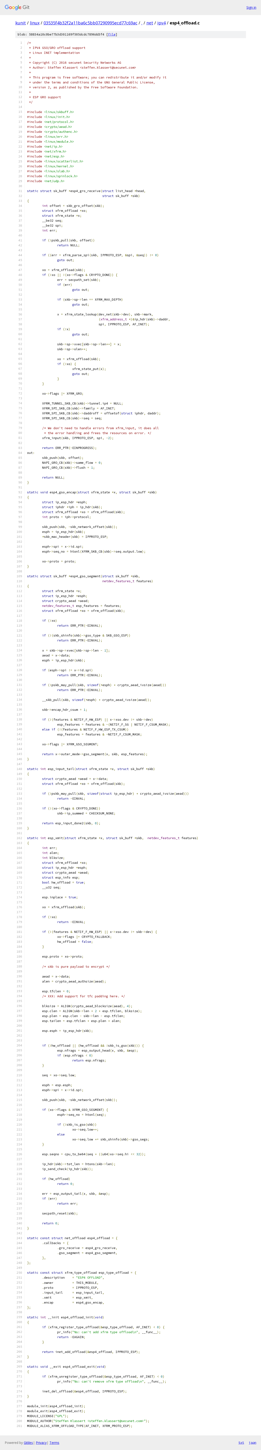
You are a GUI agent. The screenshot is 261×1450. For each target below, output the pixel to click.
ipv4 (161, 23)
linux (35, 23)
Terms (54, 1442)
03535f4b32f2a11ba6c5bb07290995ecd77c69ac (90, 23)
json (252, 1442)
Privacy (41, 1442)
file (112, 34)
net (149, 23)
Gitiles (28, 1442)
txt (241, 1442)
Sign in (251, 7)
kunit (20, 23)
